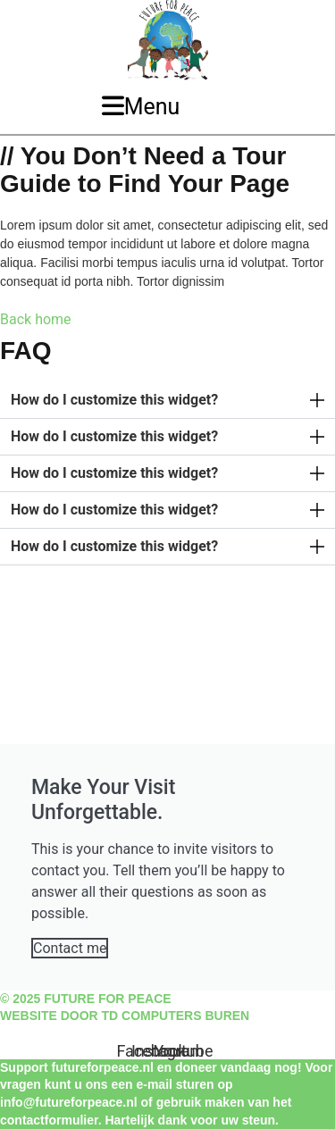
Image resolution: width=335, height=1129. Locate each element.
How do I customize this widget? (114, 399)
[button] (167, 400)
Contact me (69, 948)
